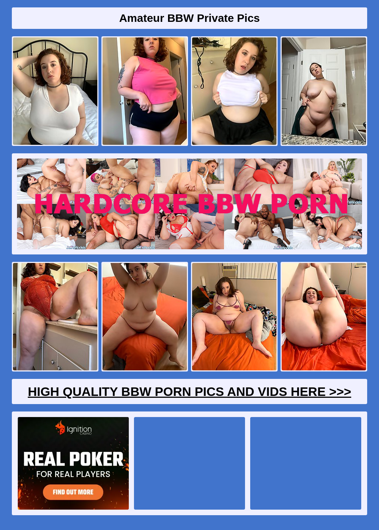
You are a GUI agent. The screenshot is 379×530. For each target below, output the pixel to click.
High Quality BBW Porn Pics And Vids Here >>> (189, 391)
